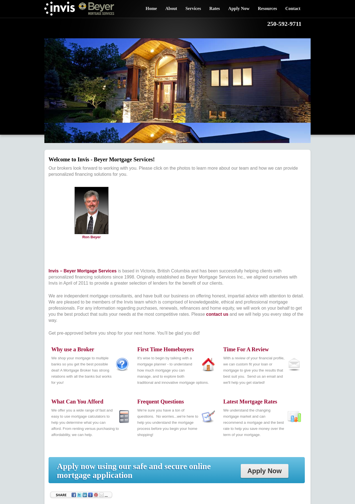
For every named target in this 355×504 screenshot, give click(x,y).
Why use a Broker (72, 349)
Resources (267, 8)
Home (151, 8)
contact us (217, 314)
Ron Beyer (91, 237)
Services (193, 8)
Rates (214, 8)
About (171, 8)
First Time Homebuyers (165, 349)
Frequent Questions (160, 401)
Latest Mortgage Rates (250, 401)
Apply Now (239, 8)
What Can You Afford (77, 401)
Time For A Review (246, 349)
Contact (292, 8)
